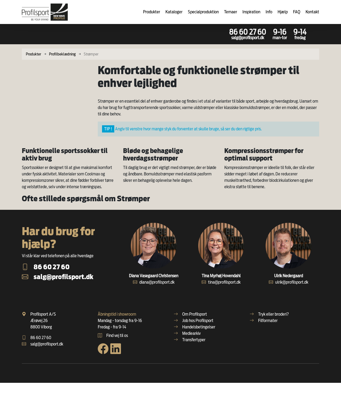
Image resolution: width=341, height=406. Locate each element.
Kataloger (173, 11)
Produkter (151, 11)
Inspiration (251, 11)
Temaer (230, 11)
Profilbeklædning (62, 54)
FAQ (296, 11)
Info (269, 11)
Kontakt (312, 11)
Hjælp (283, 11)
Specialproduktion (203, 11)
